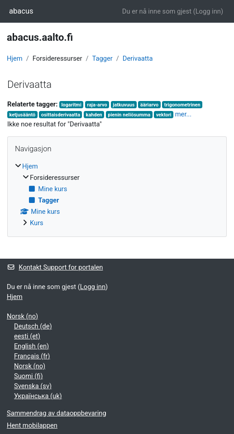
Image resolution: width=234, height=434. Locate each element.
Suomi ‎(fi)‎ (28, 376)
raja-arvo (97, 105)
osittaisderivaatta (60, 115)
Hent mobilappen (32, 425)
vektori (164, 115)
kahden (94, 115)
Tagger (102, 58)
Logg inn (208, 11)
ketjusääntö (22, 115)
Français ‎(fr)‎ (32, 356)
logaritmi (71, 105)
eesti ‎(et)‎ (27, 336)
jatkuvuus (123, 105)
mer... (183, 114)
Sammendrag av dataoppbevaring (56, 413)
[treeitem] (117, 194)
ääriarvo (149, 105)
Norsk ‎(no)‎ (22, 316)
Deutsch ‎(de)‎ (33, 326)
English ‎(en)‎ (31, 346)
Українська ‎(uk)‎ (38, 396)
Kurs (36, 223)
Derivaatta (138, 58)
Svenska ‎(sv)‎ (33, 386)
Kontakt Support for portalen (55, 267)
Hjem (15, 58)
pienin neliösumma (129, 115)
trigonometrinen (182, 105)
